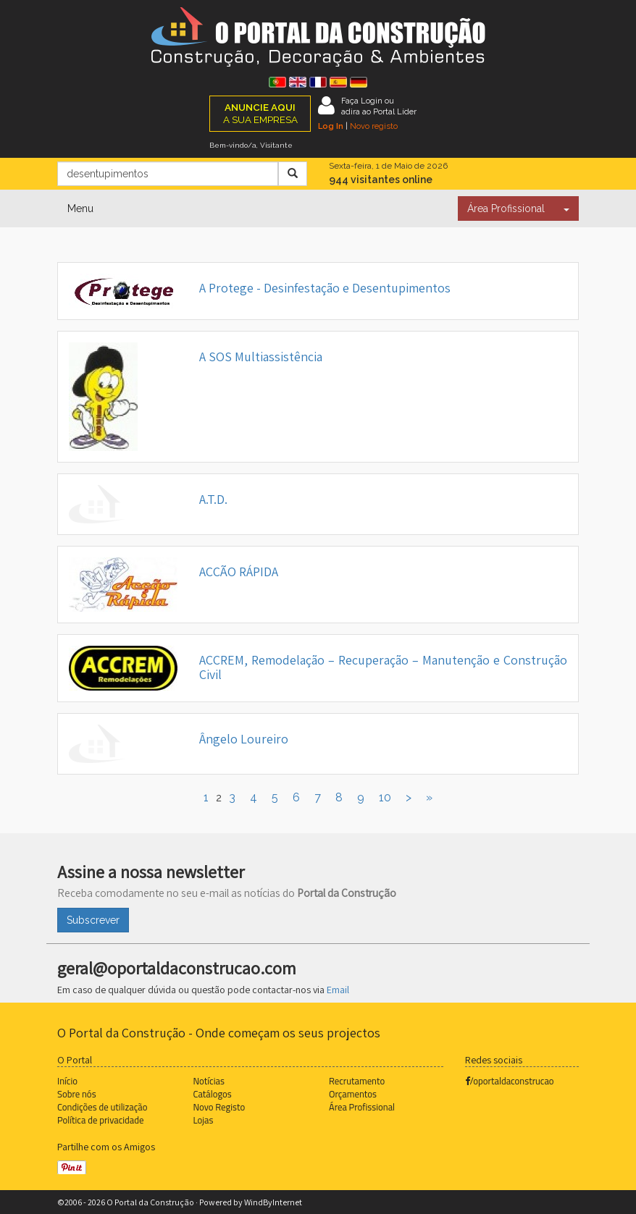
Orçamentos (353, 1094)
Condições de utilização (102, 1107)
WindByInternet (273, 1202)
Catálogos (212, 1094)
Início (67, 1081)
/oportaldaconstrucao (509, 1081)
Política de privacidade (100, 1120)
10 (385, 797)
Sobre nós (76, 1094)
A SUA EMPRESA (260, 113)
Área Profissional (506, 208)
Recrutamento (357, 1081)
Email (338, 989)
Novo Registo (219, 1107)
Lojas (203, 1120)
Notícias (209, 1081)
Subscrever (93, 920)
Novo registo (374, 126)
